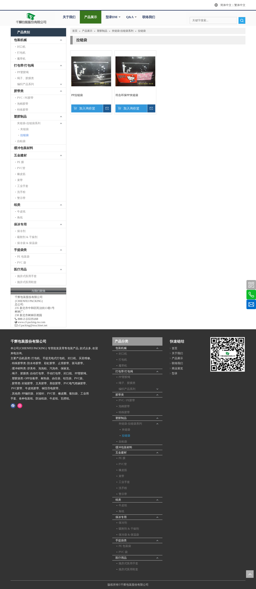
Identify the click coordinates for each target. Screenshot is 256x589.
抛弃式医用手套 (27, 276)
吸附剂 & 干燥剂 (27, 237)
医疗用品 (20, 269)
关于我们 (69, 17)
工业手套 (22, 186)
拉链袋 (24, 135)
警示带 (21, 198)
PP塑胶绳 (23, 72)
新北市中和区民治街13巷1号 (37, 308)
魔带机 (21, 58)
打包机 (21, 52)
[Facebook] (13, 405)
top (250, 574)
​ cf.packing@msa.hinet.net (31, 325)
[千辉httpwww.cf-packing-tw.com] (227, 355)
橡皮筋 (21, 174)
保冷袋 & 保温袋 (27, 243)
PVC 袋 (21, 262)
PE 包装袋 (23, 256)
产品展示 (90, 17)
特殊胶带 (22, 109)
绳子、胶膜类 (25, 78)
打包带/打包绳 (24, 65)
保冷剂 (21, 231)
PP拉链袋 (77, 95)
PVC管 (21, 168)
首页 (174, 348)
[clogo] (31, 18)
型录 (174, 373)
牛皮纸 (21, 211)
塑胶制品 (20, 116)
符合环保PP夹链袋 (126, 95)
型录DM (111, 17)
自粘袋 (21, 141)
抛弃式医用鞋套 (27, 282)
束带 (20, 180)
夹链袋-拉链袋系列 (28, 123)
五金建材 (20, 155)
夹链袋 (24, 129)
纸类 (17, 204)
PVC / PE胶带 (25, 97)
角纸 (20, 217)
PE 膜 (20, 162)
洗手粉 (21, 192)
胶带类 (18, 91)
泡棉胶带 (22, 103)
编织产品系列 (25, 84)
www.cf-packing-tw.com (31, 322)
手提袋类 (20, 250)
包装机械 (20, 40)
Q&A (130, 17)
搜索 (241, 20)
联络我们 (148, 17)
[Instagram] (19, 405)
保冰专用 (20, 224)
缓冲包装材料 (23, 148)
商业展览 (177, 368)
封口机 (21, 46)
